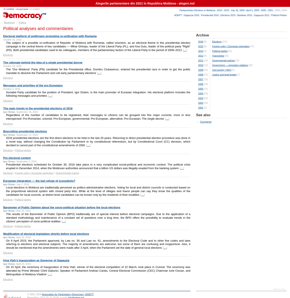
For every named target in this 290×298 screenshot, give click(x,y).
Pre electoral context (17, 158)
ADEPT (178, 15)
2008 (200, 74)
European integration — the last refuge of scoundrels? (39, 180)
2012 (200, 55)
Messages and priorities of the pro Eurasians (33, 85)
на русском (22, 9)
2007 (200, 79)
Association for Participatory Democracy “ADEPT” (68, 294)
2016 (200, 41)
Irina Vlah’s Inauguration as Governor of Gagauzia (36, 260)
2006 (200, 84)
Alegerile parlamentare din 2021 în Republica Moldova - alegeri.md (145, 3)
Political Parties (279, 15)
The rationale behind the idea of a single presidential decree (42, 62)
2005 (263, 10)
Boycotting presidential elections (25, 131)
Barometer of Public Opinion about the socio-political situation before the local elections (61, 207)
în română (9, 9)
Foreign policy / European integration (34, 173)
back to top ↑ (280, 289)
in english (35, 9)
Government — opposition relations (230, 65)
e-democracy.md (18, 14)
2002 (200, 103)
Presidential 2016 (210, 15)
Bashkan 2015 (244, 15)
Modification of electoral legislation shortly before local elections (46, 233)
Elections (8, 55)
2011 (200, 60)
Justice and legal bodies (224, 74)
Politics (22, 22)
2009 (200, 70)
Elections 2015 (228, 15)
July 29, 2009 (237, 10)
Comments (205, 121)
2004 (200, 93)
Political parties (23, 150)
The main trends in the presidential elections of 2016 (38, 108)
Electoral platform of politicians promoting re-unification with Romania (50, 36)
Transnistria (218, 55)
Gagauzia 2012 (261, 15)
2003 (200, 98)
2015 (200, 46)
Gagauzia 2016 (191, 15)
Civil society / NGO (221, 70)
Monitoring (9, 22)
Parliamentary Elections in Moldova (197, 10)
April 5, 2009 (252, 10)
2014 (219, 10)
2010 (226, 10)
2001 (270, 10)
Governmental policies (67, 173)
